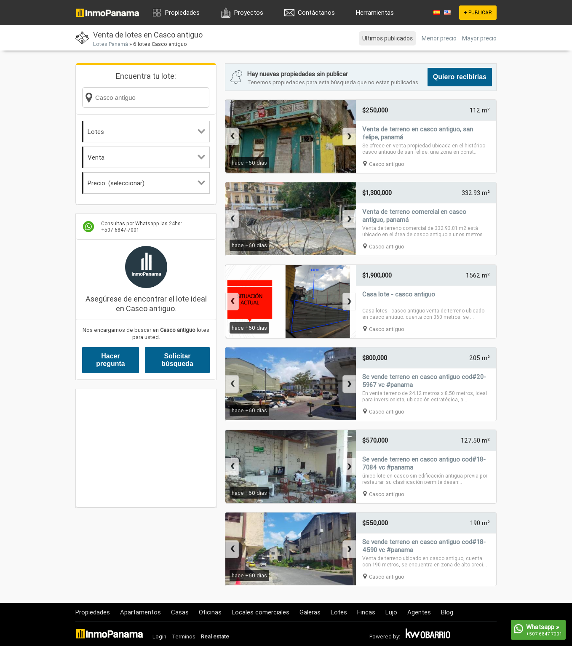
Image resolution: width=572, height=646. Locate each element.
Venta (146, 157)
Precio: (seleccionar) (146, 183)
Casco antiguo (386, 164)
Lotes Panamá (110, 44)
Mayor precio (479, 38)
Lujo (391, 612)
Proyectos (248, 12)
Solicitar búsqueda (177, 359)
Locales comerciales (260, 612)
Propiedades (182, 12)
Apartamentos (140, 612)
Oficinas (210, 612)
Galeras (310, 612)
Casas (180, 612)
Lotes (146, 132)
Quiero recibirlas (459, 76)
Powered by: (384, 636)
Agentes (419, 612)
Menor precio (439, 38)
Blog (447, 612)
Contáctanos (316, 12)
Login (159, 636)
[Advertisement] (146, 448)
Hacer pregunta (110, 359)
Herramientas (375, 12)
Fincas (366, 612)
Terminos (183, 636)
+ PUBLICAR (478, 12)
